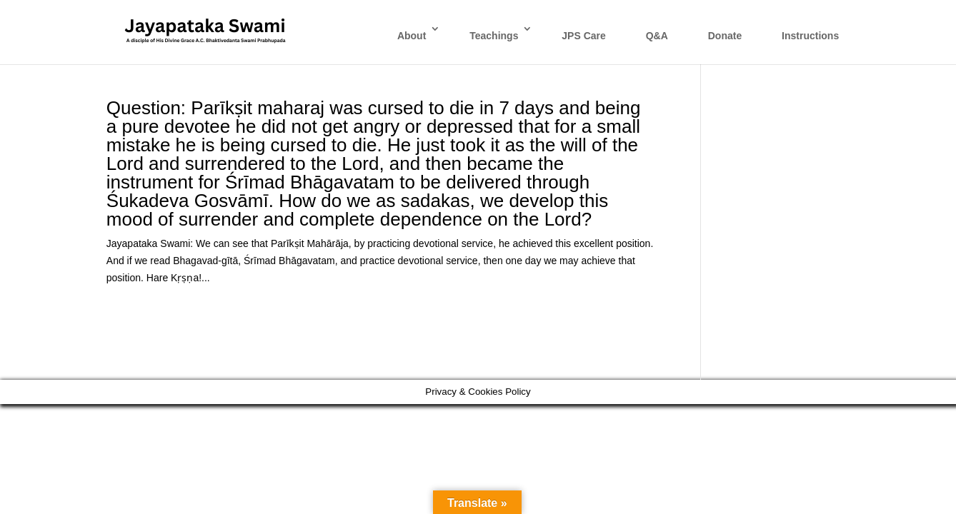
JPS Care (583, 35)
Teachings (493, 35)
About (411, 35)
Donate (725, 35)
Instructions (810, 35)
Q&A (657, 35)
